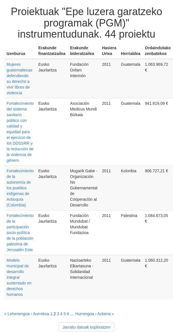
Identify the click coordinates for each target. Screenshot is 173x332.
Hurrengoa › (86, 313)
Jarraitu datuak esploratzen (86, 327)
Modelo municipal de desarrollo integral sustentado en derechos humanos (19, 277)
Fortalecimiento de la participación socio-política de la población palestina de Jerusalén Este (20, 232)
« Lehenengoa (17, 313)
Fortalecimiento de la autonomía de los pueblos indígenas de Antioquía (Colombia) (20, 188)
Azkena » (105, 313)
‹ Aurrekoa (40, 313)
